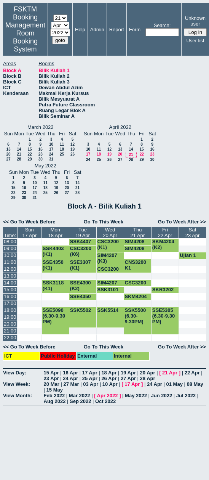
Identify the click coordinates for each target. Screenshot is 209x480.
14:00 (10, 283)
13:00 (10, 276)
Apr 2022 (107, 395)
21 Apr (169, 373)
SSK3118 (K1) (53, 285)
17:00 (10, 303)
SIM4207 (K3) (107, 258)
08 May (195, 384)
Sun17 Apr (29, 232)
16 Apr (70, 373)
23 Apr (51, 378)
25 (62, 154)
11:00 (10, 262)
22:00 (10, 337)
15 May (54, 390)
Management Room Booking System (25, 37)
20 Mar (51, 384)
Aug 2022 (55, 401)
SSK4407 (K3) (80, 244)
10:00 (10, 255)
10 (51, 144)
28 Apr (147, 378)
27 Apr (128, 378)
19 (72, 149)
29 (29, 159)
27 (8, 159)
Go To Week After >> (182, 222)
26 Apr (108, 378)
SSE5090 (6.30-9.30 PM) (54, 315)
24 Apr (70, 378)
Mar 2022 (79, 395)
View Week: (16, 384)
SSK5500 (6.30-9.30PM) (135, 315)
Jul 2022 (186, 395)
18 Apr (108, 373)
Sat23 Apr (192, 232)
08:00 (10, 241)
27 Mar (71, 384)
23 (40, 154)
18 (62, 149)
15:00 (10, 289)
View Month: (17, 395)
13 (8, 149)
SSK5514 (108, 310)
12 (72, 144)
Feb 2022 (54, 395)
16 (40, 149)
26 (72, 154)
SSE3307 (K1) (80, 265)
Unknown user (195, 21)
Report (116, 29)
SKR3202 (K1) (163, 292)
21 (19, 154)
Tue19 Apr (82, 232)
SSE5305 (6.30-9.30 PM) (163, 315)
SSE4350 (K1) (53, 265)
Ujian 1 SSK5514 (190, 258)
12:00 (10, 269)
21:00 (10, 331)
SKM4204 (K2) (163, 244)
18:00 (10, 310)
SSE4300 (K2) (80, 285)
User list (195, 40)
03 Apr (90, 384)
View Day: (14, 373)
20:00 (10, 324)
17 (51, 149)
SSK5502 (80, 310)
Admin (97, 29)
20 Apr (147, 373)
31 (51, 159)
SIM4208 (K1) (135, 251)
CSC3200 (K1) (108, 244)
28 (19, 159)
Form (134, 29)
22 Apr (192, 373)
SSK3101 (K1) (108, 292)
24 (51, 154)
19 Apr (128, 373)
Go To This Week (103, 222)
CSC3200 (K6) (80, 251)
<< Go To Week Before (29, 222)
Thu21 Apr (137, 232)
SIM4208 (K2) (135, 244)
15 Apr (51, 373)
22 (29, 154)
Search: (162, 25)
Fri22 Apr (165, 232)
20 (8, 154)
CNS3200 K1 (135, 265)
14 (19, 149)
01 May (174, 384)
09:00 (10, 248)
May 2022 (136, 395)
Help (80, 29)
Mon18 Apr (55, 232)
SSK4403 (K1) (53, 251)
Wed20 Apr (110, 232)
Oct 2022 (105, 401)
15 (29, 149)
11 (62, 144)
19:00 (10, 317)
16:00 (10, 296)
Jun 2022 (161, 395)
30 (40, 159)
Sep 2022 (80, 401)
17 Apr (89, 373)
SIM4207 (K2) (107, 285)
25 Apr (89, 378)
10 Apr (110, 384)
